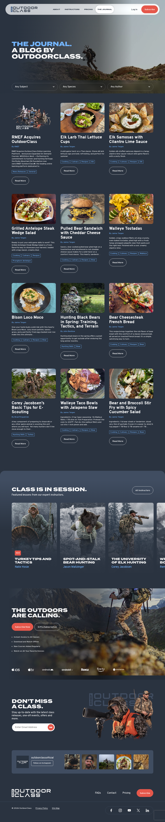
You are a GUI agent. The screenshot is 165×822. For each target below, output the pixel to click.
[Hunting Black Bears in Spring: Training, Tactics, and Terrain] (83, 298)
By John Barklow (68, 331)
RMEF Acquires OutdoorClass (26, 139)
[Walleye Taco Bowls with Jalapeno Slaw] (83, 384)
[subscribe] (51, 727)
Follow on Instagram (42, 763)
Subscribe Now (22, 627)
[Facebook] (111, 810)
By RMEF (15, 146)
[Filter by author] (130, 87)
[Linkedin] (147, 810)
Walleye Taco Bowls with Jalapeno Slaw (79, 405)
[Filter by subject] (35, 87)
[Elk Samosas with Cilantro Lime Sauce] (131, 118)
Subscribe (150, 9)
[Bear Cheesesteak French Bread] (131, 298)
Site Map (56, 808)
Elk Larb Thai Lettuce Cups (81, 139)
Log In (134, 9)
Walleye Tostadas (125, 229)
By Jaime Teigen (68, 146)
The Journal (104, 9)
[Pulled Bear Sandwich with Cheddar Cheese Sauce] (83, 209)
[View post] (72, 762)
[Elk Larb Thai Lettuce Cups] (83, 118)
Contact (111, 793)
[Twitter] (138, 810)
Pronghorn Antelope (22, 261)
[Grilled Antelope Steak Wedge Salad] (34, 209)
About (56, 9)
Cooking (65, 162)
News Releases (19, 172)
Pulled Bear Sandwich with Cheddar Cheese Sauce (82, 233)
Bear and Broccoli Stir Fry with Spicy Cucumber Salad (130, 408)
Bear (93, 260)
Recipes (85, 162)
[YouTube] (129, 810)
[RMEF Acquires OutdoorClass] (34, 118)
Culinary (75, 162)
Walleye (143, 253)
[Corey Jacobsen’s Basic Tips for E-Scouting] (34, 384)
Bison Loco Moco (27, 318)
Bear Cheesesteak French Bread (126, 320)
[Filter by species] (83, 87)
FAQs (98, 793)
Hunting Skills (67, 346)
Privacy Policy (42, 808)
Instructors (72, 9)
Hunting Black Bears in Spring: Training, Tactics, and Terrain (80, 322)
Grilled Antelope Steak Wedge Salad (33, 231)
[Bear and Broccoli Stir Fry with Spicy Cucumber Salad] (131, 384)
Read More (20, 181)
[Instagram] (120, 810)
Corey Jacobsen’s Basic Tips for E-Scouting (28, 408)
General (32, 172)
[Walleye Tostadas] (131, 209)
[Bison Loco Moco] (34, 298)
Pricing (88, 9)
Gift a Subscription (47, 627)
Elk (92, 162)
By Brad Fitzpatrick (20, 417)
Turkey (30, 434)
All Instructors (142, 490)
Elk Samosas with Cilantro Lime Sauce (128, 139)
